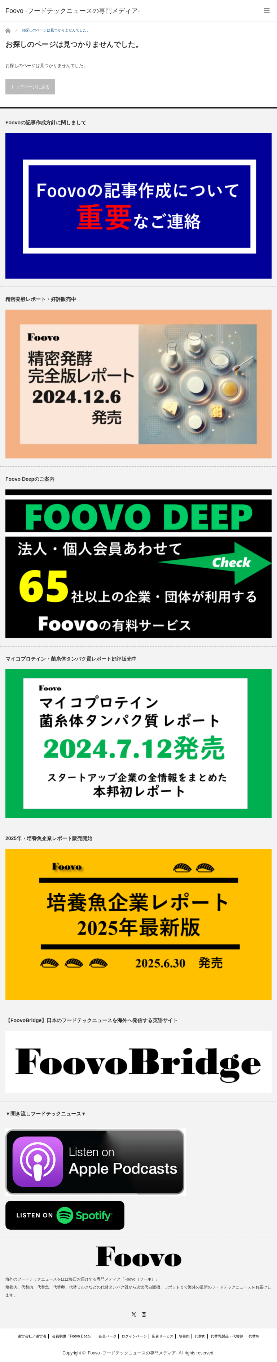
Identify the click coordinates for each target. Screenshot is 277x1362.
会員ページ (107, 1336)
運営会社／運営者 (32, 1336)
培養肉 (184, 1336)
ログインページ (134, 1336)
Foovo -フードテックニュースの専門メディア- (132, 1353)
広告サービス (162, 1336)
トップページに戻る (30, 86)
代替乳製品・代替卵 (227, 1336)
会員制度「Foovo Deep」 (72, 1336)
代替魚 (254, 1336)
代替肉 (200, 1336)
